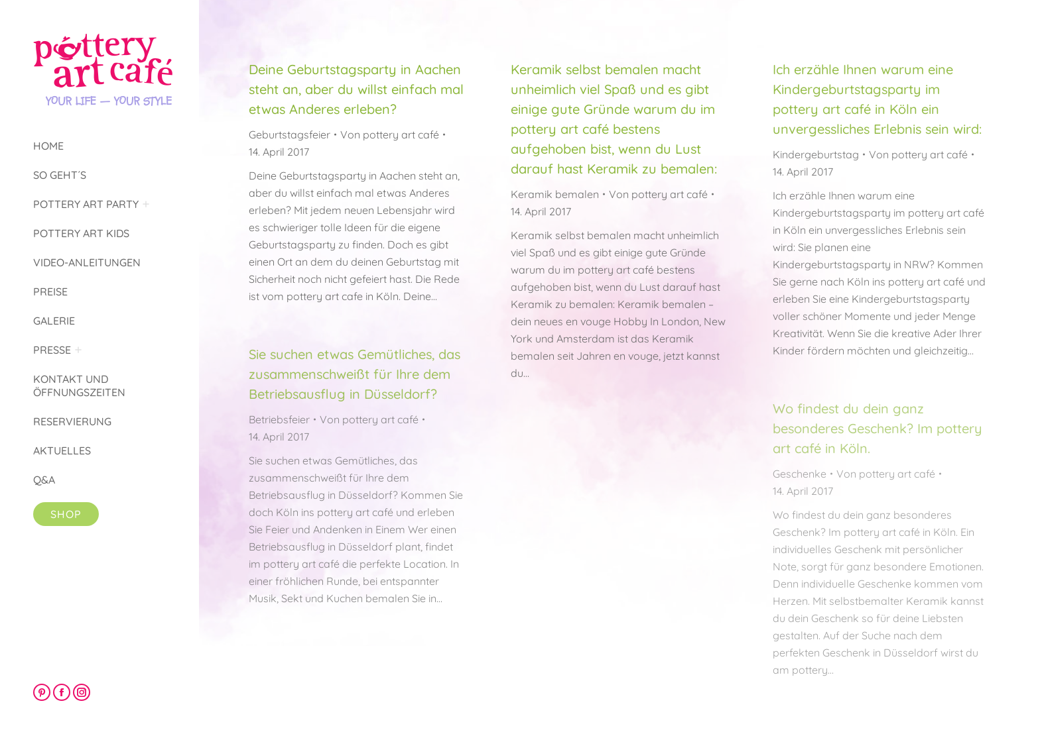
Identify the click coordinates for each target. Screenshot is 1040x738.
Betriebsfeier (279, 419)
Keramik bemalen (555, 194)
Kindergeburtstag (816, 154)
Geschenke (799, 473)
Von (389, 134)
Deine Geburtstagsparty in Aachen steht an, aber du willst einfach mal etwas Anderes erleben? (356, 89)
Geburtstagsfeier (289, 134)
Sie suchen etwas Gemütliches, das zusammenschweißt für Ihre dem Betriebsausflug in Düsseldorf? (354, 374)
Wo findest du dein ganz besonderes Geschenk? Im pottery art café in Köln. (877, 428)
